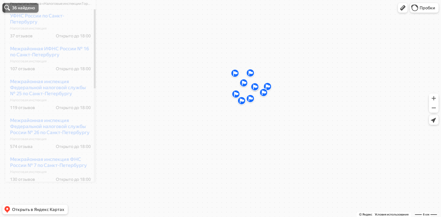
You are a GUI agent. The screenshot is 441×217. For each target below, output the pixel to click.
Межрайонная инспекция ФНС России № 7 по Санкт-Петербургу (44, 180)
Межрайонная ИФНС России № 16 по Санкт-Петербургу (45, 69)
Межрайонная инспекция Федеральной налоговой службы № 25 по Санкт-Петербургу (44, 105)
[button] (403, 8)
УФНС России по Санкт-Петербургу (33, 36)
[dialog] (46, 108)
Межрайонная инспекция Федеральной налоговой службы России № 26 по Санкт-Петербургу (46, 144)
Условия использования (391, 214)
